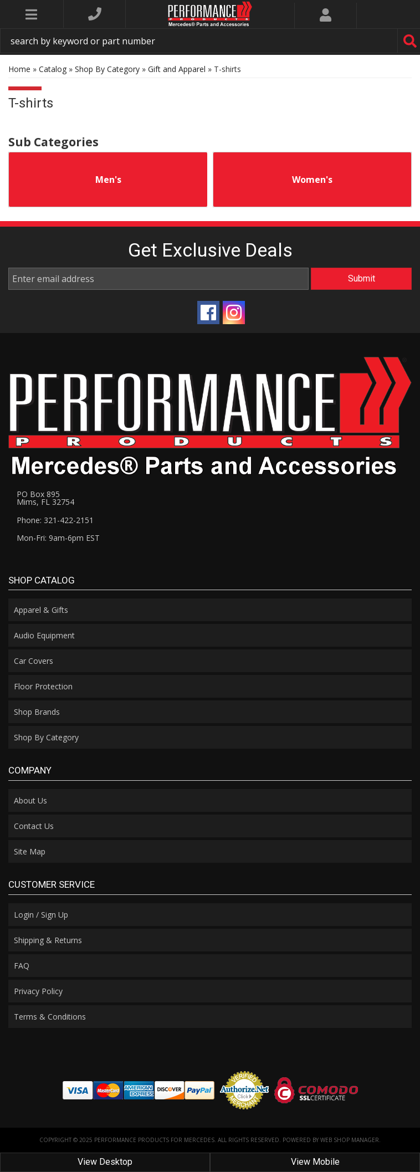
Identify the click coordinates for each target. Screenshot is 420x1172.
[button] (210, 40)
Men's (108, 179)
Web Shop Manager (349, 1140)
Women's (312, 179)
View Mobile (315, 1161)
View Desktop (105, 1161)
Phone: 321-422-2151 (55, 520)
